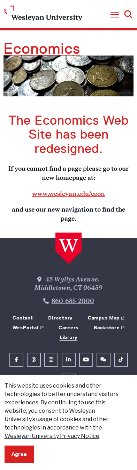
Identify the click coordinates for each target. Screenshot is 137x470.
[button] (115, 15)
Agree (19, 454)
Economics (41, 48)
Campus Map (104, 318)
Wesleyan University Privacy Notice (52, 436)
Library (68, 337)
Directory (60, 318)
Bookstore (107, 327)
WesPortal (25, 327)
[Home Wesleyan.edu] (43, 15)
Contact (23, 318)
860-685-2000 (73, 301)
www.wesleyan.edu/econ (68, 194)
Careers (68, 327)
